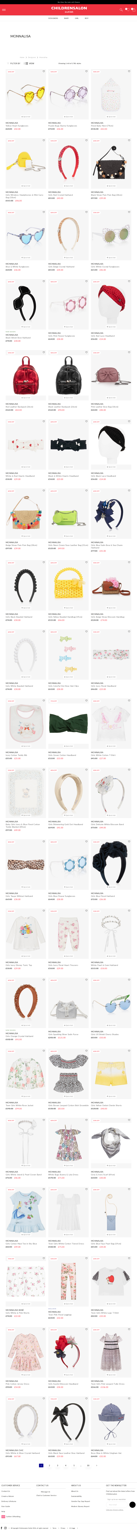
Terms (54, 1528)
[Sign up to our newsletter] (132, 1505)
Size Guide (5, 1506)
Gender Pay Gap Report (80, 1501)
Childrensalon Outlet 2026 (27, 1528)
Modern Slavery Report (80, 1506)
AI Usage (72, 1528)
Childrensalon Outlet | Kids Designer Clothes (69, 9)
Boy (87, 18)
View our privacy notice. (114, 1509)
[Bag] (134, 9)
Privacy (63, 1528)
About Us (74, 1491)
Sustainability (76, 1496)
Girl (77, 18)
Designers (53, 18)
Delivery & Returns (8, 1501)
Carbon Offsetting (10, 1516)
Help (3, 1511)
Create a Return (7, 1496)
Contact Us (5, 1491)
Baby (66, 18)
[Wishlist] (128, 9)
